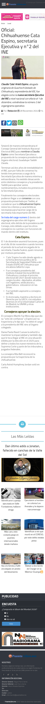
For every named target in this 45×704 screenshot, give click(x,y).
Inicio (3, 23)
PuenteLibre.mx (10, 702)
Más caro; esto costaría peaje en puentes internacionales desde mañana (11, 534)
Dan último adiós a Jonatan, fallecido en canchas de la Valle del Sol (22, 450)
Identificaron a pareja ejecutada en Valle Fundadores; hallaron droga (11, 501)
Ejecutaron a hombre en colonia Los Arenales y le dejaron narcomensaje (34, 501)
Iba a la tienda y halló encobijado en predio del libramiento (11, 565)
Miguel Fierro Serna (14, 682)
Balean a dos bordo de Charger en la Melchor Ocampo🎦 (34, 565)
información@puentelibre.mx (14, 695)
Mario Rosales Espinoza (13, 686)
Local (9, 23)
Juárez (7, 693)
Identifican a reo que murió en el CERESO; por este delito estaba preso (34, 532)
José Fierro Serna (14, 684)
